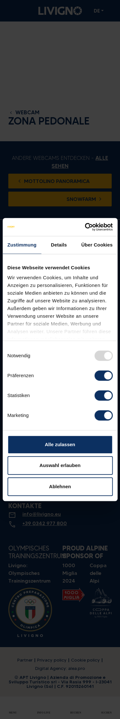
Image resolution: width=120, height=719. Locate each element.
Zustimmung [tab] (21, 244)
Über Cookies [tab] (97, 244)
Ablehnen (60, 486)
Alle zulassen (60, 444)
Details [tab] (59, 244)
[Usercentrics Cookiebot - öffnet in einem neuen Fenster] (85, 227)
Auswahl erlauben (59, 465)
